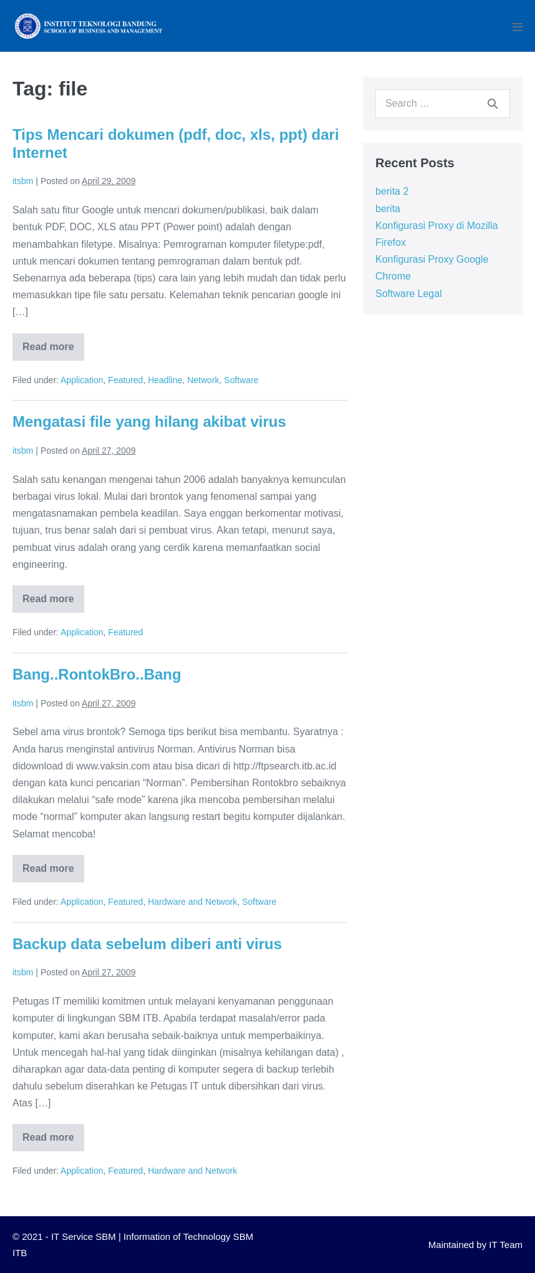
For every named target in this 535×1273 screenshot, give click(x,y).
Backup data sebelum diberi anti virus (147, 943)
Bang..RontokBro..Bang (96, 674)
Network (203, 380)
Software (241, 380)
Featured (125, 380)
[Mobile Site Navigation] (518, 27)
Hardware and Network (192, 902)
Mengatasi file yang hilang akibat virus (149, 421)
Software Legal (408, 293)
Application (82, 380)
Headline (165, 380)
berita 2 (391, 191)
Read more (53, 351)
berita (387, 208)
